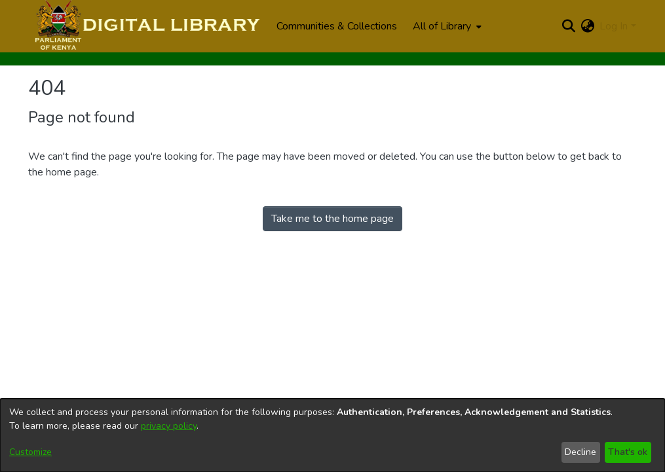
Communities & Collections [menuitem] (336, 26)
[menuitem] (446, 26)
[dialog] (332, 435)
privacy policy (169, 426)
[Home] (145, 26)
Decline (580, 452)
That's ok (627, 452)
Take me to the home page (332, 218)
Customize (30, 452)
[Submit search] (568, 26)
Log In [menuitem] (613, 26)
